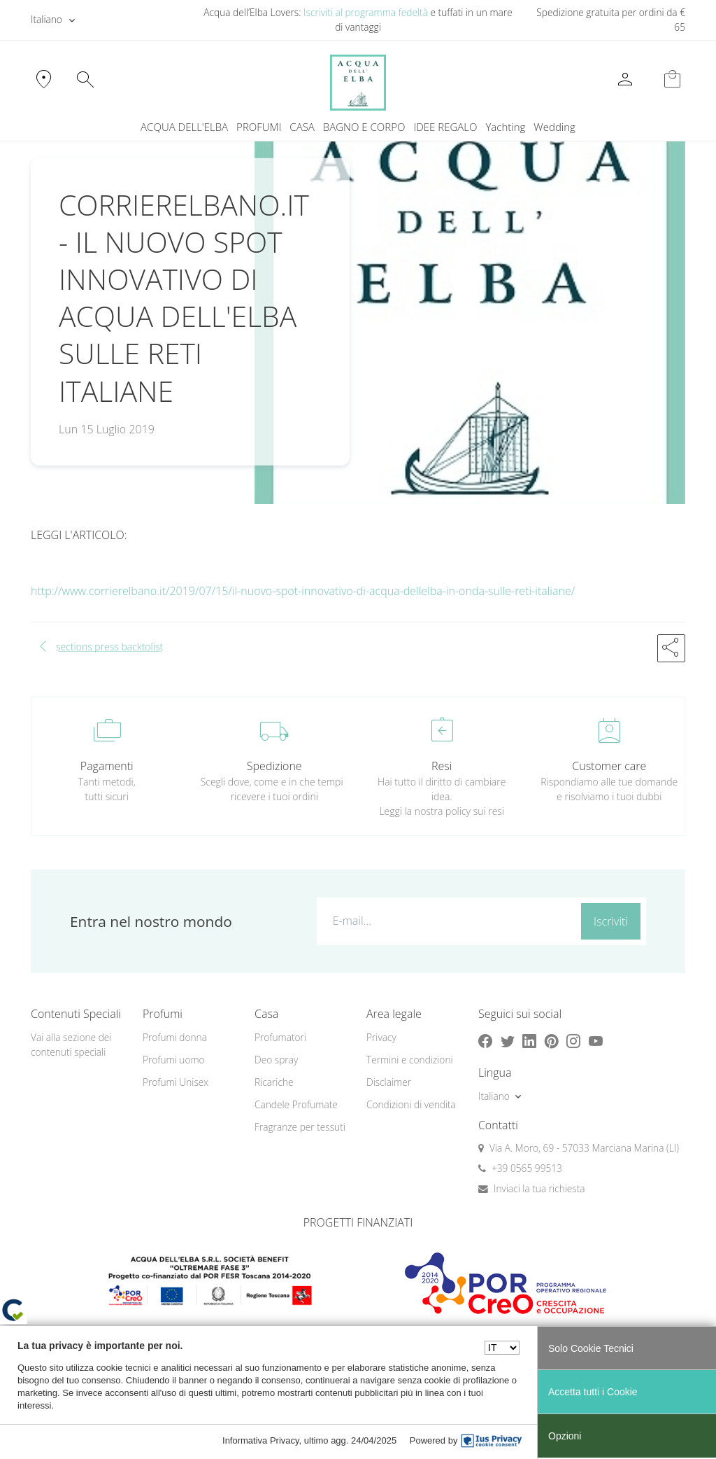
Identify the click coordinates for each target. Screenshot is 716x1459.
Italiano (46, 19)
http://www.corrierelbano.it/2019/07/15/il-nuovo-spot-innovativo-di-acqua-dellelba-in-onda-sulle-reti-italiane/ (303, 591)
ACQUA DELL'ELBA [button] (184, 127)
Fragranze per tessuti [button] (300, 1126)
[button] (671, 648)
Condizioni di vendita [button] (411, 1104)
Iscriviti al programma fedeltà (365, 12)
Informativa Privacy (260, 1440)
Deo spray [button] (276, 1059)
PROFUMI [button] (258, 127)
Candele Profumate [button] (296, 1104)
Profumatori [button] (280, 1037)
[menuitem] (505, 127)
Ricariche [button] (274, 1082)
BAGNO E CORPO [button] (364, 127)
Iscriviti (611, 921)
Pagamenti (107, 766)
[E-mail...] (446, 920)
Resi (441, 766)
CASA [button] (302, 127)
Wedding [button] (554, 127)
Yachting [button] (505, 127)
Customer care (609, 766)
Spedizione (274, 766)
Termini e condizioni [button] (409, 1059)
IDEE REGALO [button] (445, 127)
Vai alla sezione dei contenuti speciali (71, 1045)
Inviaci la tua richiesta (539, 1188)
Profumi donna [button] (175, 1037)
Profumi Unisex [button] (175, 1082)
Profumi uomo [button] (174, 1059)
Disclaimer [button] (388, 1082)
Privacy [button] (381, 1037)
